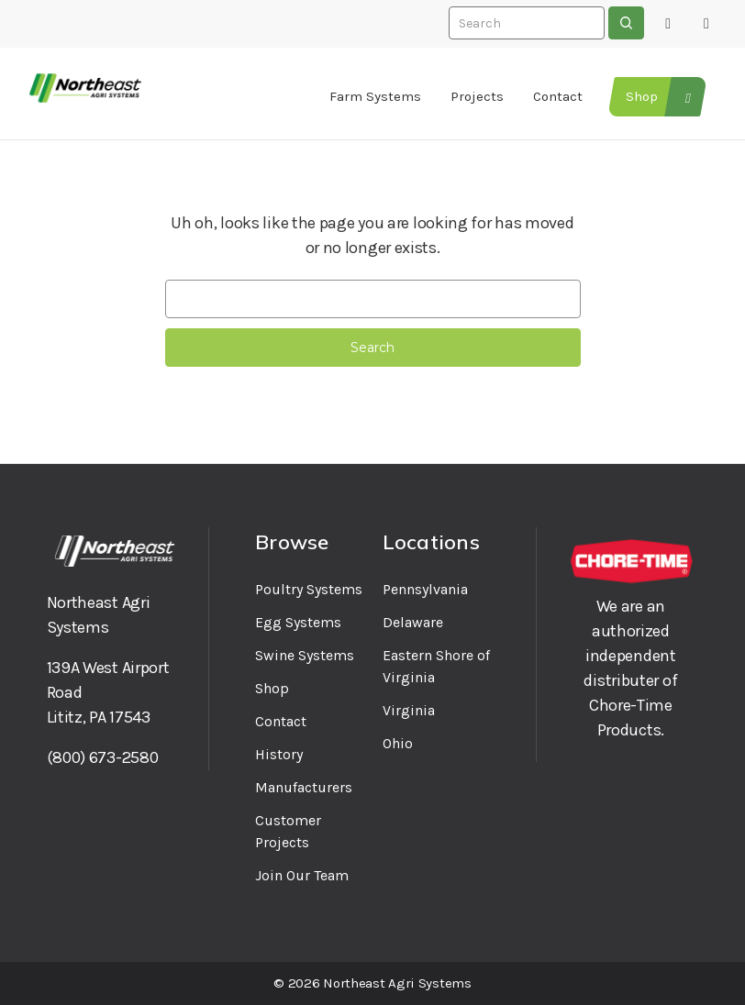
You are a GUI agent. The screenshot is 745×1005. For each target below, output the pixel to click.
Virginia (409, 710)
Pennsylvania (425, 589)
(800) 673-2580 (103, 757)
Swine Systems (304, 655)
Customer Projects (288, 831)
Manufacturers (303, 787)
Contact (558, 96)
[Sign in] (668, 24)
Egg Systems (298, 622)
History (279, 754)
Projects (477, 96)
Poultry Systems (308, 589)
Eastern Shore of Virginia (436, 666)
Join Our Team (302, 875)
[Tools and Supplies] (685, 96)
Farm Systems (375, 96)
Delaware (413, 622)
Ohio (398, 743)
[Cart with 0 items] (706, 24)
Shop (642, 96)
